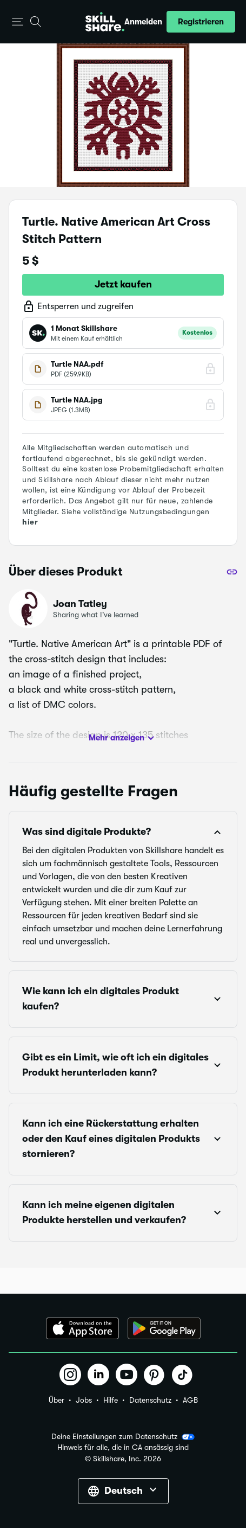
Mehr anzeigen (123, 738)
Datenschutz (150, 1400)
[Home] (104, 21)
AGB (190, 1400)
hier (30, 521)
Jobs (84, 1400)
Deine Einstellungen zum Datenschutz (123, 1436)
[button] (17, 22)
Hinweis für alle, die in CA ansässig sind (123, 1447)
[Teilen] (232, 571)
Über (56, 1400)
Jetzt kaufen (123, 284)
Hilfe (110, 1400)
